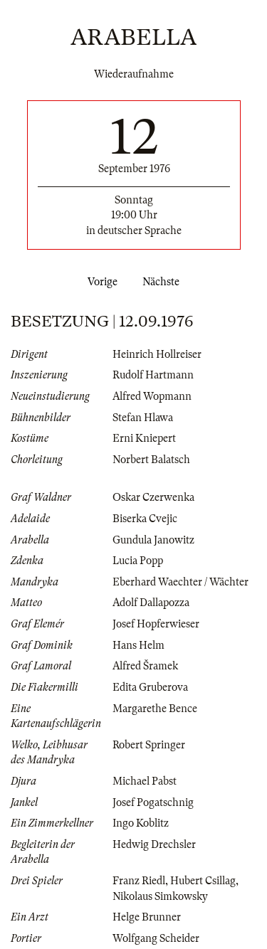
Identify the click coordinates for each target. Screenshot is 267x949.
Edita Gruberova (150, 687)
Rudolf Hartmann (153, 375)
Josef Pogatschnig (153, 802)
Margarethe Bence (154, 708)
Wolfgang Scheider (155, 938)
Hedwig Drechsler (154, 844)
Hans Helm (138, 645)
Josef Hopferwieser (155, 624)
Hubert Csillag (203, 880)
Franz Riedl (138, 880)
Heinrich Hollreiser (156, 354)
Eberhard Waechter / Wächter (180, 582)
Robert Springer (148, 745)
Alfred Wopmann (152, 396)
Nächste (163, 281)
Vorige (99, 281)
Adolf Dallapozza (150, 602)
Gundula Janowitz (153, 540)
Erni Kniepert (144, 438)
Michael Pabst (144, 781)
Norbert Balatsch (151, 459)
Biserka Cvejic (144, 518)
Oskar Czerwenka (153, 497)
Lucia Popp (137, 560)
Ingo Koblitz (140, 823)
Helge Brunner (146, 917)
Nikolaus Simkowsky (160, 896)
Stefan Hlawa (142, 417)
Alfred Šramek (145, 666)
